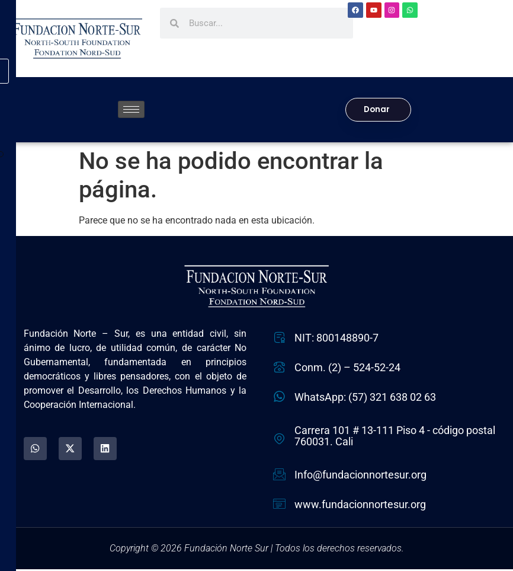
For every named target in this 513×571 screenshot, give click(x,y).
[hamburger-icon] (131, 110)
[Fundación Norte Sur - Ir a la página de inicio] (77, 38)
